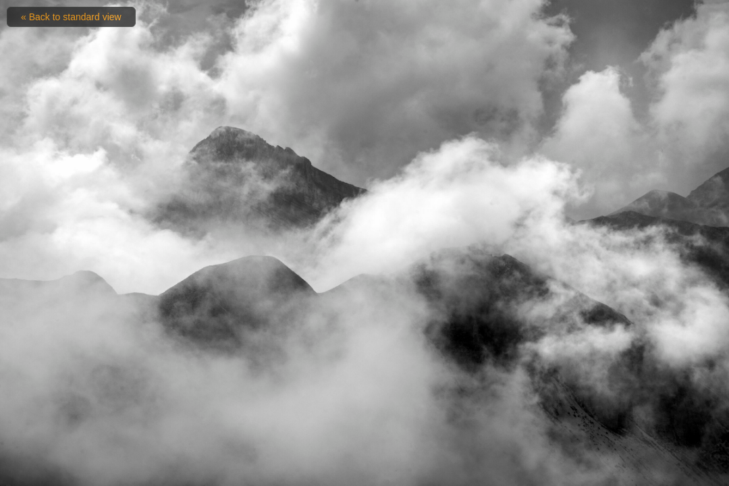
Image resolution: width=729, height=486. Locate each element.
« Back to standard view (71, 16)
